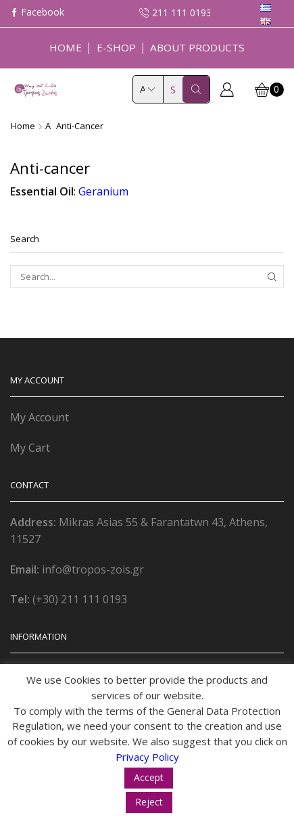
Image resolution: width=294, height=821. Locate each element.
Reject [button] (149, 801)
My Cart (30, 447)
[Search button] (196, 89)
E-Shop (116, 47)
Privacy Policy (147, 757)
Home (65, 47)
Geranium (103, 191)
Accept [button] (149, 777)
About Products (197, 47)
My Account (39, 417)
